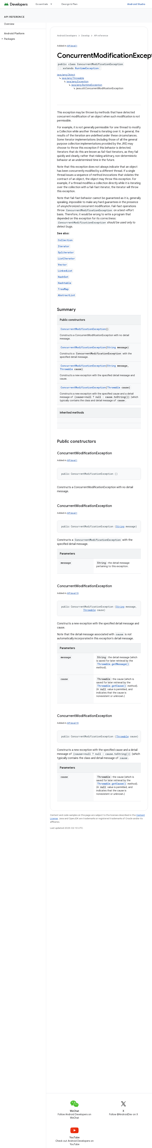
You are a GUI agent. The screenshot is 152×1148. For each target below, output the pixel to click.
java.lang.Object (66, 74)
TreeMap (63, 289)
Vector (62, 264)
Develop (85, 35)
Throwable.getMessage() (113, 664)
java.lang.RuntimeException (86, 84)
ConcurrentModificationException (83, 329)
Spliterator (66, 252)
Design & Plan (69, 4)
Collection (65, 240)
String (111, 347)
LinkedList (65, 270)
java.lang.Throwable (73, 78)
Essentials (42, 4)
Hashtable (64, 283)
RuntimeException (87, 68)
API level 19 (73, 593)
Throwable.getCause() (111, 685)
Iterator (63, 246)
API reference (14, 16)
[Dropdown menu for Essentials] (52, 4)
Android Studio (136, 4)
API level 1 (72, 45)
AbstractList (66, 295)
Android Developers (67, 35)
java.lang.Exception (77, 81)
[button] (22, 39)
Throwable (66, 369)
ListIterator (66, 258)
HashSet (63, 276)
